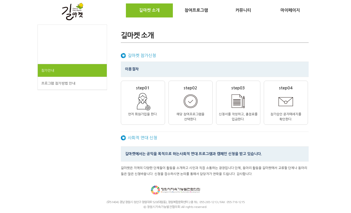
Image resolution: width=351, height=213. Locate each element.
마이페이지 (290, 10)
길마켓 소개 (149, 10)
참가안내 (47, 70)
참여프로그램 (196, 10)
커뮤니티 (243, 10)
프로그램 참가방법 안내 (58, 83)
